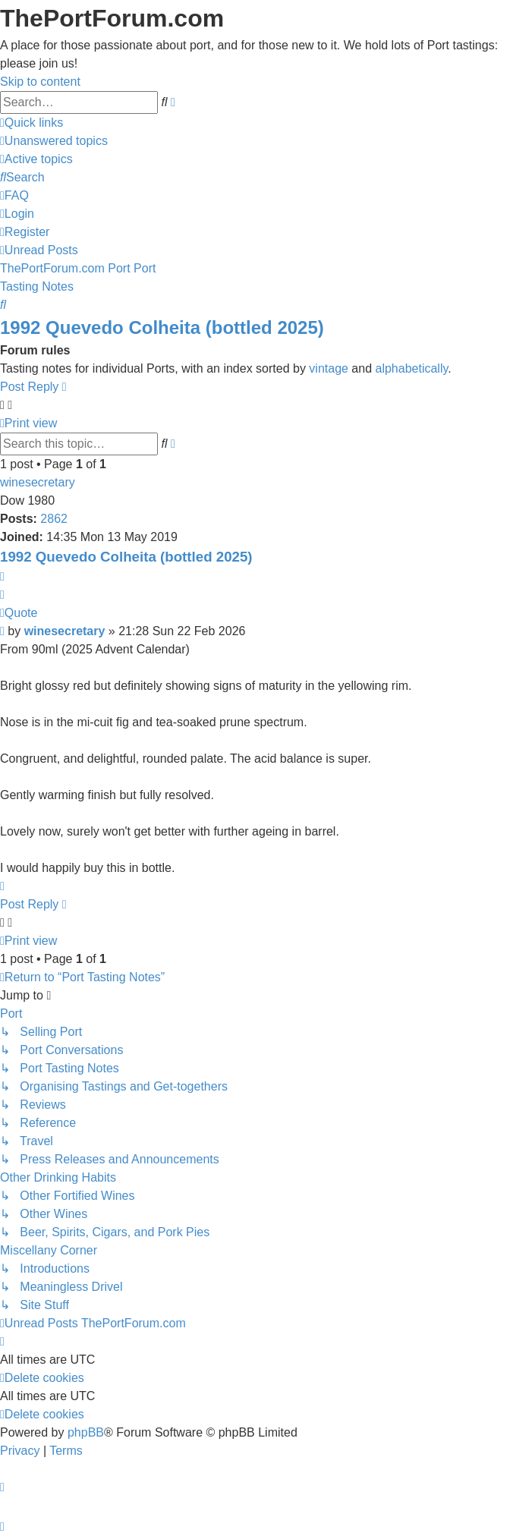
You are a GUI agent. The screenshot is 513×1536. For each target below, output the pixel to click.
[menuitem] (54, 140)
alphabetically (412, 368)
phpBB (86, 1432)
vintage (328, 368)
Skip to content (40, 81)
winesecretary (37, 482)
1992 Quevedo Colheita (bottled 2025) (162, 327)
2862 (54, 518)
